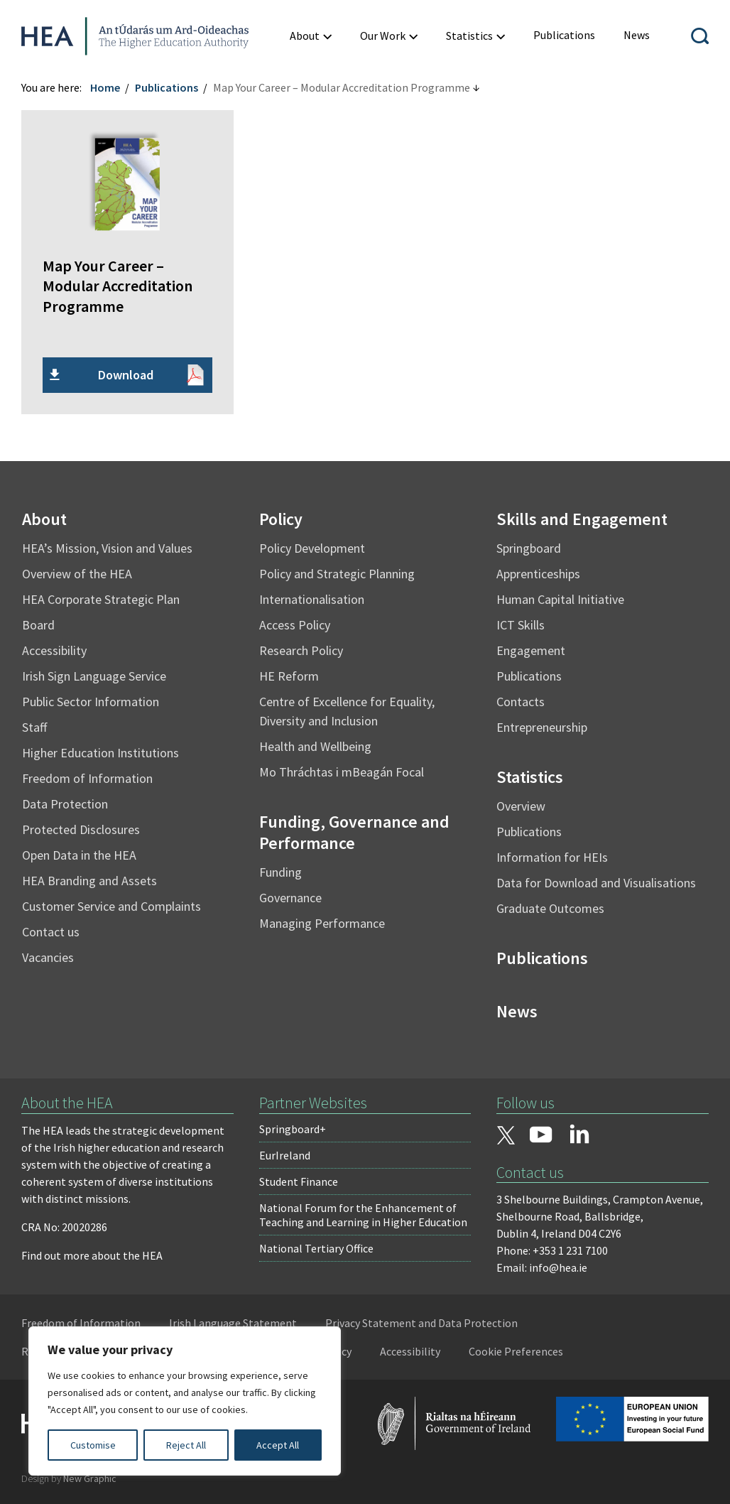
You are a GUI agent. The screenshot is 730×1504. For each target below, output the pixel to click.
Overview (520, 806)
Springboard (528, 548)
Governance (290, 897)
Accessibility (54, 650)
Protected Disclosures (81, 829)
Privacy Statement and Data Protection (421, 1323)
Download (125, 375)
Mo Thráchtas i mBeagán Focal (341, 772)
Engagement (530, 650)
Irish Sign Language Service (94, 676)
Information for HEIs (552, 857)
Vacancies (48, 957)
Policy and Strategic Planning (337, 574)
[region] (184, 1401)
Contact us (51, 932)
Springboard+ (292, 1129)
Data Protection (65, 804)
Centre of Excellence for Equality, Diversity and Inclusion (347, 711)
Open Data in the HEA (79, 855)
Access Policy (294, 625)
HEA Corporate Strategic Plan (101, 599)
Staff (34, 727)
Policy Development (312, 548)
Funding (280, 872)
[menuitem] (564, 35)
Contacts (520, 701)
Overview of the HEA (77, 574)
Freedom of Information (87, 778)
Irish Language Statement (233, 1323)
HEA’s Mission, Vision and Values (107, 548)
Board (38, 625)
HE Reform (289, 676)
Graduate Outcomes (550, 908)
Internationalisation (311, 599)
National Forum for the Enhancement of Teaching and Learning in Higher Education (363, 1215)
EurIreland (284, 1155)
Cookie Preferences (516, 1351)
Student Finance (298, 1181)
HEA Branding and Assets (89, 880)
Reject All (186, 1445)
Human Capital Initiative (560, 599)
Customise (93, 1445)
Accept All (277, 1445)
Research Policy (301, 650)
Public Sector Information (90, 701)
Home (105, 87)
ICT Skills (520, 625)
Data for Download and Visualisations (596, 883)
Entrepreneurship (541, 727)
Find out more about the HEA (92, 1255)
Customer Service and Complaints (111, 906)
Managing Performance (322, 923)
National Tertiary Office (316, 1248)
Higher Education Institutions (100, 753)
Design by (68, 1478)
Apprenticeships (538, 574)
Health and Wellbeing (315, 746)
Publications (166, 87)
